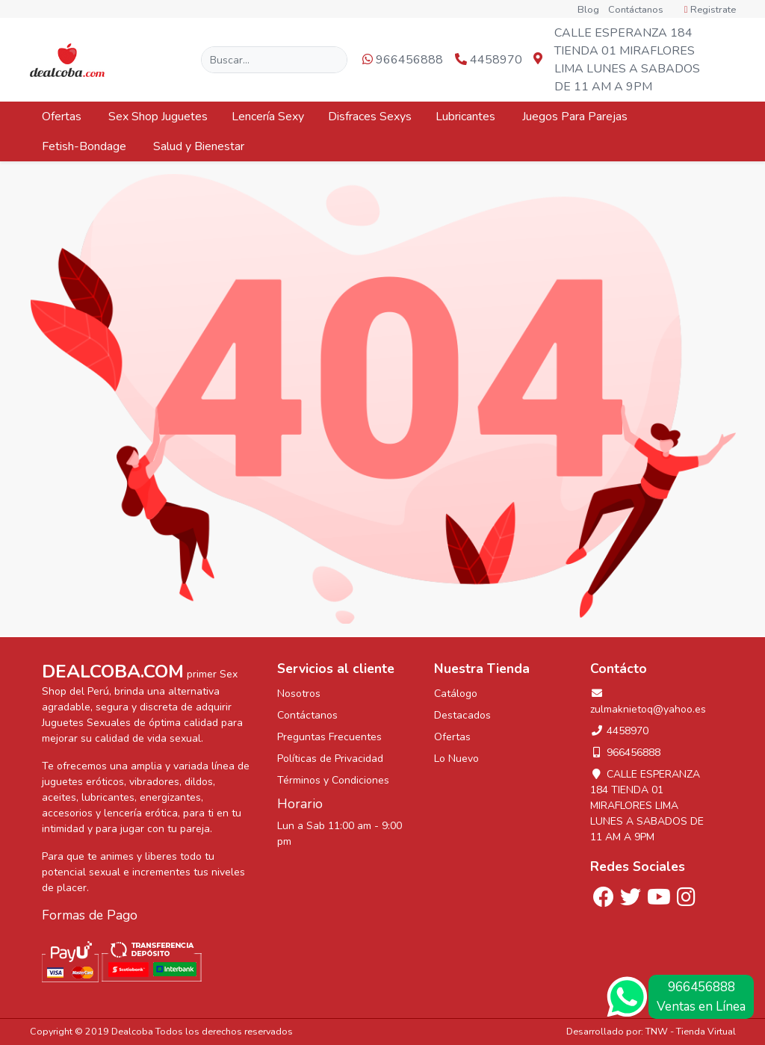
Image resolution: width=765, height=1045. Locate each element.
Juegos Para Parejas (576, 116)
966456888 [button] (402, 60)
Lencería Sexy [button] (268, 116)
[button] (723, 60)
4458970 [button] (488, 60)
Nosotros (298, 693)
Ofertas (63, 116)
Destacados (462, 715)
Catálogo (455, 693)
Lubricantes (467, 116)
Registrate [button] (710, 9)
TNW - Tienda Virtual (690, 1031)
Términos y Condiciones (333, 780)
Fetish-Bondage (85, 146)
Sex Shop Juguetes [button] (158, 116)
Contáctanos (635, 9)
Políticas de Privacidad (330, 758)
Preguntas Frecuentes (329, 737)
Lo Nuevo (456, 758)
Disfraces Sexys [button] (370, 116)
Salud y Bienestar (200, 146)
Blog (588, 9)
